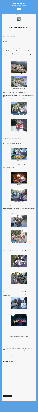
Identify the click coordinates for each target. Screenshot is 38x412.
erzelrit (5, 350)
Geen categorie (7, 348)
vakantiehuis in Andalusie (10, 36)
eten (8, 350)
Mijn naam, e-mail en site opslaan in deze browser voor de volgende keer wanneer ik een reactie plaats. (17, 394)
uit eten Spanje (12, 351)
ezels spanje (19, 350)
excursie (11, 350)
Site (3, 389)
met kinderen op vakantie (27, 350)
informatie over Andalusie (15, 348)
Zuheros (21, 53)
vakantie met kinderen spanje (21, 351)
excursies (15, 350)
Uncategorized (24, 348)
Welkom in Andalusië (19, 3)
